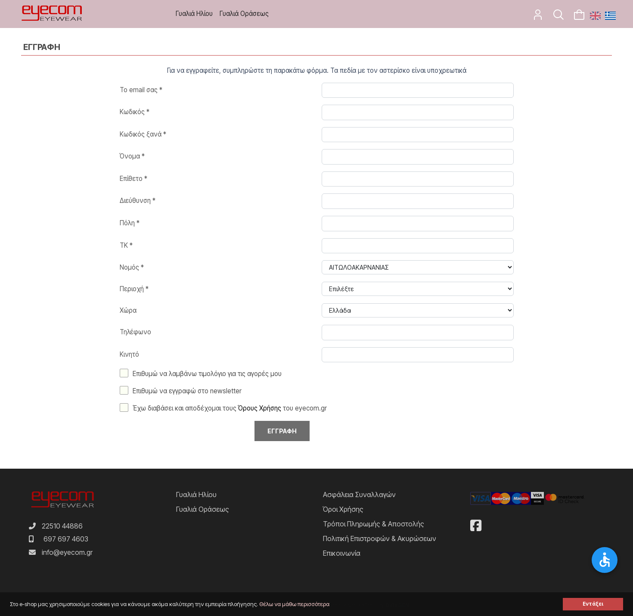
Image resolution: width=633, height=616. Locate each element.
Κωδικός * (134, 112)
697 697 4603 (65, 539)
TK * (126, 245)
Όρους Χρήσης (259, 408)
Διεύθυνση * (137, 200)
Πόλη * (130, 223)
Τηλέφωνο (135, 332)
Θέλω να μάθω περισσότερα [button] (294, 604)
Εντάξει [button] (593, 604)
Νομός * (132, 267)
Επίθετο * (133, 178)
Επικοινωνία (341, 553)
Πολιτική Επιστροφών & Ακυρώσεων (379, 538)
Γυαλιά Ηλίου (194, 13)
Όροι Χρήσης (343, 509)
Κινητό (129, 354)
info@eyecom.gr (67, 552)
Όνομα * (132, 156)
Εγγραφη (282, 431)
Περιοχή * (134, 289)
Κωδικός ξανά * (143, 134)
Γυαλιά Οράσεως (244, 13)
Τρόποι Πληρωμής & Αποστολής (373, 524)
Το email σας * (141, 90)
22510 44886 (62, 526)
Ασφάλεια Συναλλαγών (359, 494)
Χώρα (128, 310)
